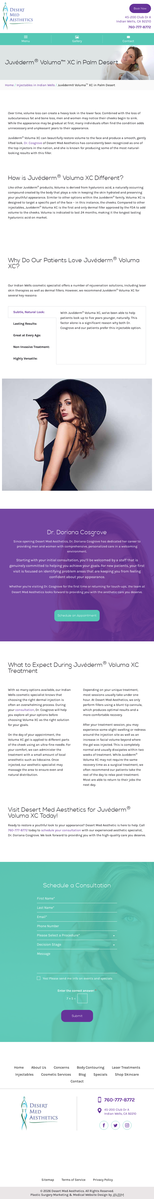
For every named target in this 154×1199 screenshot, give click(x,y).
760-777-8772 (18, 830)
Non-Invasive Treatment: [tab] (31, 347)
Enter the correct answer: (77, 990)
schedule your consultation (61, 830)
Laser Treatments (126, 1067)
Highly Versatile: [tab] (25, 358)
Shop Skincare (127, 1074)
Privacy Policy (103, 1180)
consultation (24, 710)
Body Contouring (90, 1067)
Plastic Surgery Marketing (49, 1195)
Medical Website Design (90, 1195)
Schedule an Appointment (77, 616)
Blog (82, 1074)
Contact (77, 1081)
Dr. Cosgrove (33, 143)
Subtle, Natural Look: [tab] (29, 312)
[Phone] (77, 926)
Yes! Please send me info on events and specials (77, 978)
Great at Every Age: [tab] (27, 335)
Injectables (24, 1074)
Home (9, 85)
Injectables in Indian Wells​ (36, 85)
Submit (77, 1016)
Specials (100, 1074)
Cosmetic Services (56, 1074)
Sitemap (48, 1180)
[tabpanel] (101, 320)
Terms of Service (73, 1180)
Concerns (61, 1067)
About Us (38, 1067)
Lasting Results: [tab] (25, 323)
